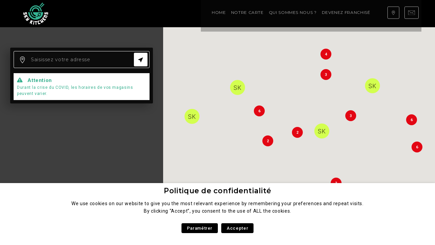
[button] (237, 87)
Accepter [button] (237, 228)
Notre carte (107, 13)
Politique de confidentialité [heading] (217, 190)
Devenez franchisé (205, 13)
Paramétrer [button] (199, 228)
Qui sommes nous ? (152, 13)
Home (78, 13)
